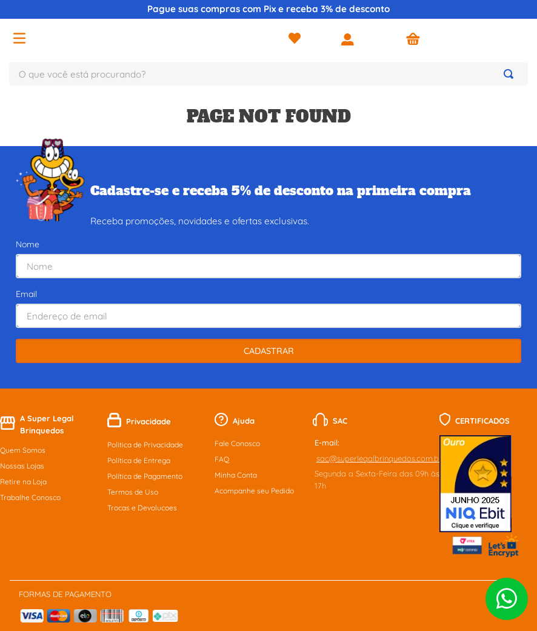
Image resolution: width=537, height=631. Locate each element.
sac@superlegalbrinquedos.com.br (379, 396)
